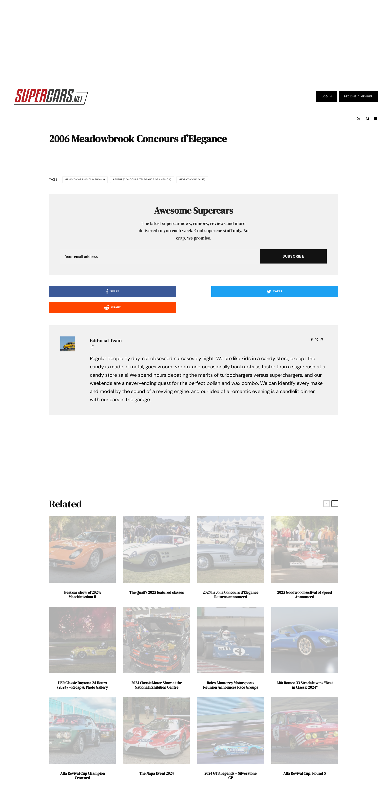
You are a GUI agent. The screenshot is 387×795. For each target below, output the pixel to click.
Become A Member (358, 96)
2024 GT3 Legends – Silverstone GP (230, 760)
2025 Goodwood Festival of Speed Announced (304, 579)
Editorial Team (106, 325)
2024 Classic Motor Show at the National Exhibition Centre (156, 670)
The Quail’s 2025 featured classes (156, 577)
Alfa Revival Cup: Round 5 (304, 758)
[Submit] (291, 292)
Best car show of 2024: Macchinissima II (82, 579)
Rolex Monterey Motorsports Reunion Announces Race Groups (230, 670)
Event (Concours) (258, 180)
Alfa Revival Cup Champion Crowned (82, 760)
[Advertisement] (193, 40)
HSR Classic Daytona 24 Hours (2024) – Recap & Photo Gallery (82, 670)
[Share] (96, 292)
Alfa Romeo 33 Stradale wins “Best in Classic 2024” (304, 670)
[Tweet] (193, 292)
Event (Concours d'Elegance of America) (183, 180)
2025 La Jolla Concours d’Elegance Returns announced (230, 579)
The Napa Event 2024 (156, 758)
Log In (327, 96)
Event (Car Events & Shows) (98, 180)
